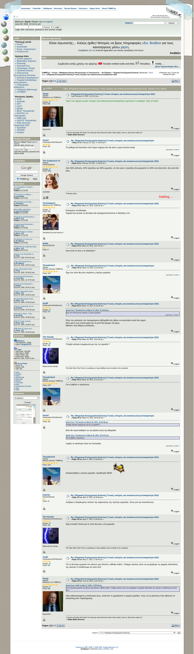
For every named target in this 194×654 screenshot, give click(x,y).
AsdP (45, 303)
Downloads (25, 8)
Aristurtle (21, 101)
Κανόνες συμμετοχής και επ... (24, 306)
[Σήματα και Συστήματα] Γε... (24, 284)
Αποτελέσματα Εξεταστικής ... (24, 224)
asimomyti (19, 379)
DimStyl (19, 308)
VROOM (21, 130)
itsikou (17, 376)
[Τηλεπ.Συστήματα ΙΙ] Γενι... (23, 261)
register (49, 21)
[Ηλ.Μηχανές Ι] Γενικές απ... (23, 239)
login (41, 21)
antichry (18, 381)
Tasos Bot (20, 278)
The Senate (48, 337)
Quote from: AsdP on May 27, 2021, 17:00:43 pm (84, 585)
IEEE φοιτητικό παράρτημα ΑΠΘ (22, 124)
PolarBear (19, 204)
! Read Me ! (37, 8)
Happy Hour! (95, 8)
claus (18, 189)
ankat (45, 243)
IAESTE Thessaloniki (26, 120)
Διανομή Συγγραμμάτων (28, 77)
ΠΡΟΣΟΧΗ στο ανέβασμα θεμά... (25, 247)
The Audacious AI (51, 161)
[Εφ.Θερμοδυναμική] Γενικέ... (24, 299)
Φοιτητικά (58, 8)
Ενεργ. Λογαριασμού (26, 49)
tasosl (46, 140)
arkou (17, 384)
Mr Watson (20, 241)
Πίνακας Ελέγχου (22, 138)
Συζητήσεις (83, 8)
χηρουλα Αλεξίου (22, 211)
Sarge (45, 93)
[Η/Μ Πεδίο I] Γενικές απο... (23, 329)
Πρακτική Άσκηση (25, 70)
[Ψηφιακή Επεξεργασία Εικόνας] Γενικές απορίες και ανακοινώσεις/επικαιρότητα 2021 (82, 74)
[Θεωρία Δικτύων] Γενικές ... (23, 202)
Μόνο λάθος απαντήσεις (22, 209)
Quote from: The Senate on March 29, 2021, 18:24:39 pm (87, 422)
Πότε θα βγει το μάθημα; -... (23, 194)
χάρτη (125, 47)
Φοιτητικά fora (23, 66)
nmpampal (20, 196)
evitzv (17, 372)
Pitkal (17, 390)
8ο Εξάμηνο (106, 73)
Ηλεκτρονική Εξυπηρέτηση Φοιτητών (25, 74)
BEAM (20, 108)
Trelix (18, 271)
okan (18, 256)
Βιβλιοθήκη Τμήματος (26, 61)
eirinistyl (18, 374)
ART (19, 104)
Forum (20, 44)
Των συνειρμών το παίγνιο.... (24, 187)
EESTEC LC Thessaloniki (21, 114)
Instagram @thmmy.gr (27, 89)
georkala (19, 315)
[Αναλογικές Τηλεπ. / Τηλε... (23, 314)
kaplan (18, 286)
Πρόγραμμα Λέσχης (26, 68)
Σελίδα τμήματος (24, 58)
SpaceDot (21, 127)
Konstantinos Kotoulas (23, 386)
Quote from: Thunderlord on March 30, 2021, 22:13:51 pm (87, 435)
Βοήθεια (155, 43)
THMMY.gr (46, 73)
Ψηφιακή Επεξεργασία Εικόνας (126, 73)
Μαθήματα (47, 8)
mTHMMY (21, 92)
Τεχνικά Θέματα (70, 8)
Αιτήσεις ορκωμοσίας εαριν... (24, 291)
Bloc (100, 649)
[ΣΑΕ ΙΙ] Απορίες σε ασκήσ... (24, 232)
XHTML (106, 649)
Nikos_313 (20, 218)
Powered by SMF (82, 647)
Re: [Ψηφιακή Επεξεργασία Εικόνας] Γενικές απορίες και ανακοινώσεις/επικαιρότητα (112, 140)
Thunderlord (49, 265)
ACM (19, 99)
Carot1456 (19, 383)
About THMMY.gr (109, 8)
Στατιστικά (19, 336)
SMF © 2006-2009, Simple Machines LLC (104, 647)
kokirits (46, 495)
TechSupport (49, 203)
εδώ (145, 43)
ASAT (19, 106)
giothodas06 (19, 377)
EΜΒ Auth (21, 118)
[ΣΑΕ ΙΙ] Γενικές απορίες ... (23, 321)
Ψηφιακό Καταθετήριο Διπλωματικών (25, 81)
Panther (20, 132)
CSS (111, 649)
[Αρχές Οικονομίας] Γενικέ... (23, 269)
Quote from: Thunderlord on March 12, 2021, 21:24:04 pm (87, 310)
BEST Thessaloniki (25, 111)
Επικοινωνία (22, 51)
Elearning (21, 63)
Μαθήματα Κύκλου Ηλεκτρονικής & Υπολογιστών (79, 73)
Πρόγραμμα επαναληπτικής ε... (25, 217)
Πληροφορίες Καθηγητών (21, 86)
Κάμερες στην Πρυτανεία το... (24, 254)
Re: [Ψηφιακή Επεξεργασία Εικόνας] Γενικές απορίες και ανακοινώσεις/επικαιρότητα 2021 (115, 161)
